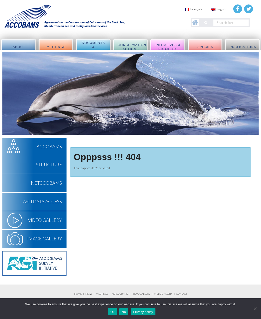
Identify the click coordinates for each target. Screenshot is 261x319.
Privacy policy (143, 312)
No (124, 312)
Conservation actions (132, 47)
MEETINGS (102, 293)
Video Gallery (45, 220)
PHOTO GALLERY (141, 293)
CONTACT (181, 293)
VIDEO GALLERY (163, 293)
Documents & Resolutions (93, 47)
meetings (56, 47)
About (19, 47)
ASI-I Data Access (42, 201)
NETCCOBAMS (46, 183)
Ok (112, 312)
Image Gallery (44, 238)
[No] (255, 308)
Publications (243, 47)
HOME (78, 293)
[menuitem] (193, 9)
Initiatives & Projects (168, 47)
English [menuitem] (221, 9)
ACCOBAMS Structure (49, 155)
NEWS (89, 293)
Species (205, 47)
